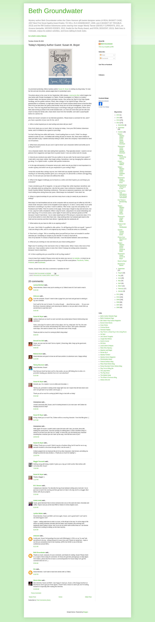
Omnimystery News (106, 359)
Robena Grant (37, 354)
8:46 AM (35, 290)
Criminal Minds (104, 327)
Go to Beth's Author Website (37, 36)
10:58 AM (36, 437)
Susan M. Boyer (63, 89)
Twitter (86, 260)
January (120, 291)
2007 (118, 305)
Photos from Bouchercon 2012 (122, 238)
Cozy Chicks (104, 325)
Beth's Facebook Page (107, 318)
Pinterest (31, 262)
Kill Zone (103, 343)
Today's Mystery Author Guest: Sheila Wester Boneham (121, 139)
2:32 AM (35, 494)
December (121, 125)
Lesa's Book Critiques (106, 345)
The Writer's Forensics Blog (108, 377)
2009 (118, 299)
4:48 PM (35, 574)
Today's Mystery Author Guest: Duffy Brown (121, 210)
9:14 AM (35, 359)
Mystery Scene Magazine (107, 357)
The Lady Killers (105, 370)
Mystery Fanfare (105, 355)
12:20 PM (36, 455)
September (121, 268)
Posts (102, 55)
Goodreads (41, 262)
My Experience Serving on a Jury (122, 186)
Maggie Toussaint (39, 461)
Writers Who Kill (105, 380)
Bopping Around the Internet (122, 157)
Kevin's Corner (104, 341)
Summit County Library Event (121, 232)
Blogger (85, 612)
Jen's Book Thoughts (106, 336)
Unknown (36, 296)
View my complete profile (106, 47)
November (121, 127)
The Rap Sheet (104, 373)
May (119, 280)
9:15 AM (35, 375)
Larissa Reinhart (38, 285)
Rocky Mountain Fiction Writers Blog (111, 366)
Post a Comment (36, 593)
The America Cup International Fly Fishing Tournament (122, 194)
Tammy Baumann (38, 365)
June (119, 278)
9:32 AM (35, 396)
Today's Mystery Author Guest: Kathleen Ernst (121, 171)
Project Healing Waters (121, 162)
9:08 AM (35, 348)
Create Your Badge (104, 107)
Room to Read (122, 261)
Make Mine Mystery (106, 348)
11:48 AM (36, 589)
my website (76, 258)
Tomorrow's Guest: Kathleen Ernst (121, 180)
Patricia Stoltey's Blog (106, 361)
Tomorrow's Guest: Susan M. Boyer (121, 256)
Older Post (88, 597)
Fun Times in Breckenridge (122, 201)
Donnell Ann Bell (38, 341)
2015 (118, 115)
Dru (34, 569)
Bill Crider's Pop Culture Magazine (110, 320)
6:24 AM (35, 530)
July (119, 275)
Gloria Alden (37, 580)
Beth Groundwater (55, 11)
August (120, 273)
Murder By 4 (104, 352)
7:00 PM (35, 468)
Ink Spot (102, 334)
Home (60, 597)
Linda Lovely (37, 500)
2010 (118, 297)
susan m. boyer (55, 275)
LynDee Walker (38, 513)
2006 (118, 307)
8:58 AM (35, 335)
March (120, 286)
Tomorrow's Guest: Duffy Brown (121, 219)
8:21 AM (35, 546)
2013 (118, 120)
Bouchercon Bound (121, 264)
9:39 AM (35, 409)
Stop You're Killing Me (106, 368)
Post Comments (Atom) (43, 600)
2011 (118, 294)
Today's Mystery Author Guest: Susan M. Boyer (121, 247)
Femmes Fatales (105, 329)
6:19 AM (35, 507)
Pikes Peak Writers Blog (107, 364)
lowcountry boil (37, 275)
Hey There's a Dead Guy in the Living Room (113, 332)
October (120, 132)
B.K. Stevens (37, 485)
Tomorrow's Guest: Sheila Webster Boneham (121, 150)
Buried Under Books (106, 323)
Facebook (80, 260)
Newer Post (32, 597)
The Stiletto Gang (105, 375)
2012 (118, 123)
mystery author (46, 275)
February (121, 288)
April (119, 283)
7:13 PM (35, 479)
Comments (104, 58)
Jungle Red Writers (106, 339)
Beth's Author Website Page (108, 316)
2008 (118, 302)
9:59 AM (35, 563)
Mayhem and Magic (106, 350)
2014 (118, 117)
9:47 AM (35, 420)
